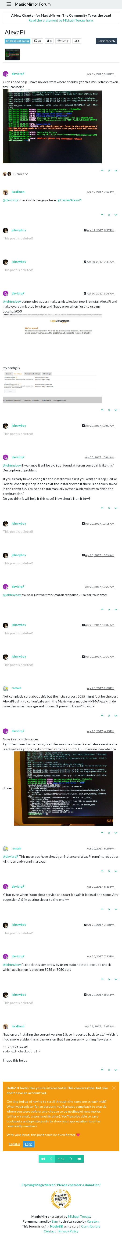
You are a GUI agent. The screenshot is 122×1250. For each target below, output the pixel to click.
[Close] (113, 1088)
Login (28, 1144)
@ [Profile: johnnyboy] (12, 301)
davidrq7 (18, 74)
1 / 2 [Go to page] (61, 1159)
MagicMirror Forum (33, 4)
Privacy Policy (68, 1231)
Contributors (90, 1226)
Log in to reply (106, 41)
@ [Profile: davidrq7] (10, 200)
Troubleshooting (17, 41)
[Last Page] (79, 1159)
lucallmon (18, 192)
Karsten (93, 1221)
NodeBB (56, 1226)
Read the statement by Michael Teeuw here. (61, 20)
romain (16, 688)
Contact (50, 1231)
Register (14, 1144)
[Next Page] (71, 1159)
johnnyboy (19, 230)
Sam (55, 1221)
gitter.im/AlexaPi (69, 200)
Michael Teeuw (79, 1216)
